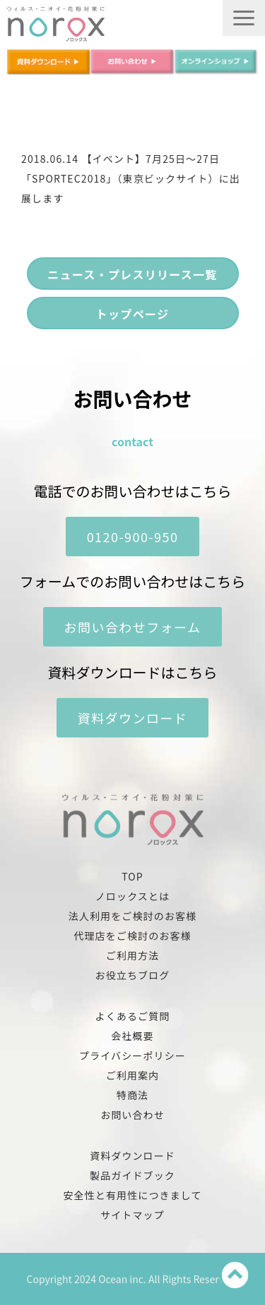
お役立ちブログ (132, 975)
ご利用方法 (133, 955)
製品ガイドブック (132, 1175)
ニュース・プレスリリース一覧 (132, 274)
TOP (132, 876)
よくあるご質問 (132, 1016)
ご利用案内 (133, 1075)
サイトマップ (132, 1215)
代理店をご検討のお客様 (132, 936)
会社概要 (132, 1036)
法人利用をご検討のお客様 (132, 916)
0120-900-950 (133, 536)
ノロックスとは (132, 896)
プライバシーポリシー (132, 1055)
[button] (244, 18)
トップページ (132, 313)
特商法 (132, 1095)
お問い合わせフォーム (132, 627)
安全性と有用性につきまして (132, 1195)
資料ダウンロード (133, 718)
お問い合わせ (132, 1115)
